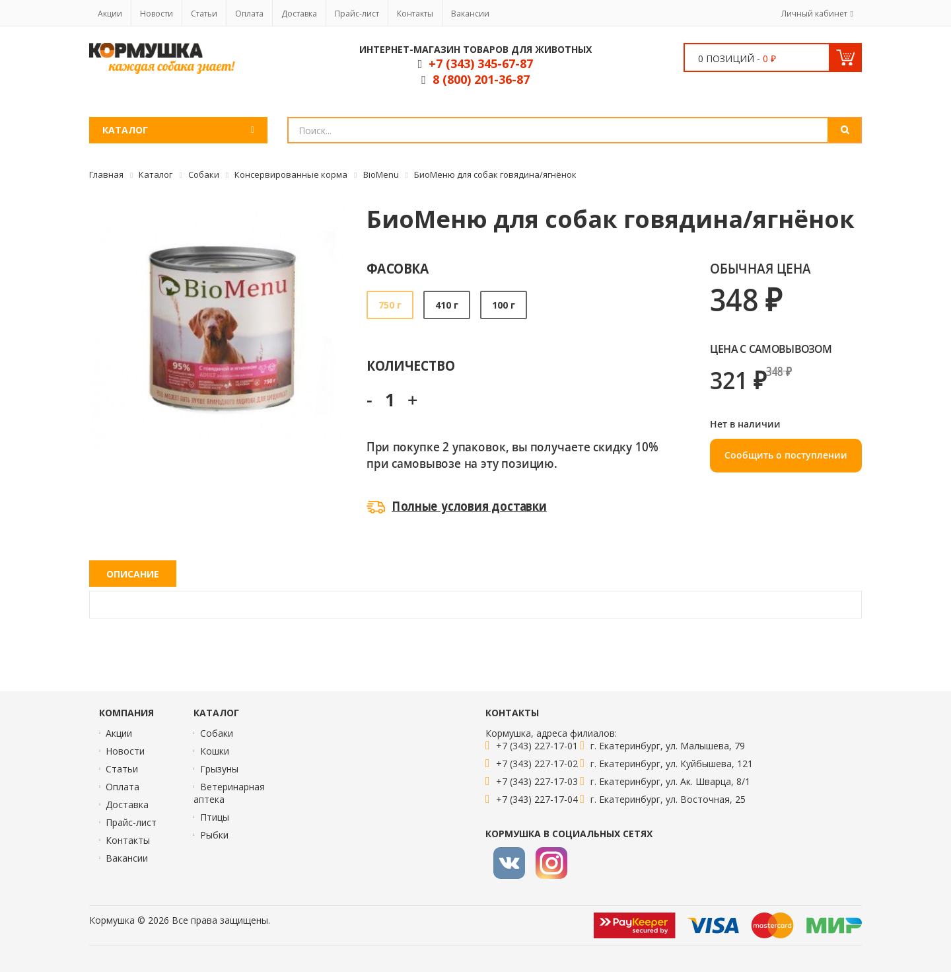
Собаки (216, 733)
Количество (410, 365)
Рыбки (214, 835)
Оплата (249, 13)
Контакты (415, 13)
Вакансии (470, 13)
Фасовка (398, 268)
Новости (156, 13)
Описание (132, 574)
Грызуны (219, 769)
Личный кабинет (814, 13)
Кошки (214, 751)
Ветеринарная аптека (229, 792)
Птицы (214, 817)
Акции (110, 13)
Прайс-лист (357, 13)
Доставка (299, 13)
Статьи (204, 13)
